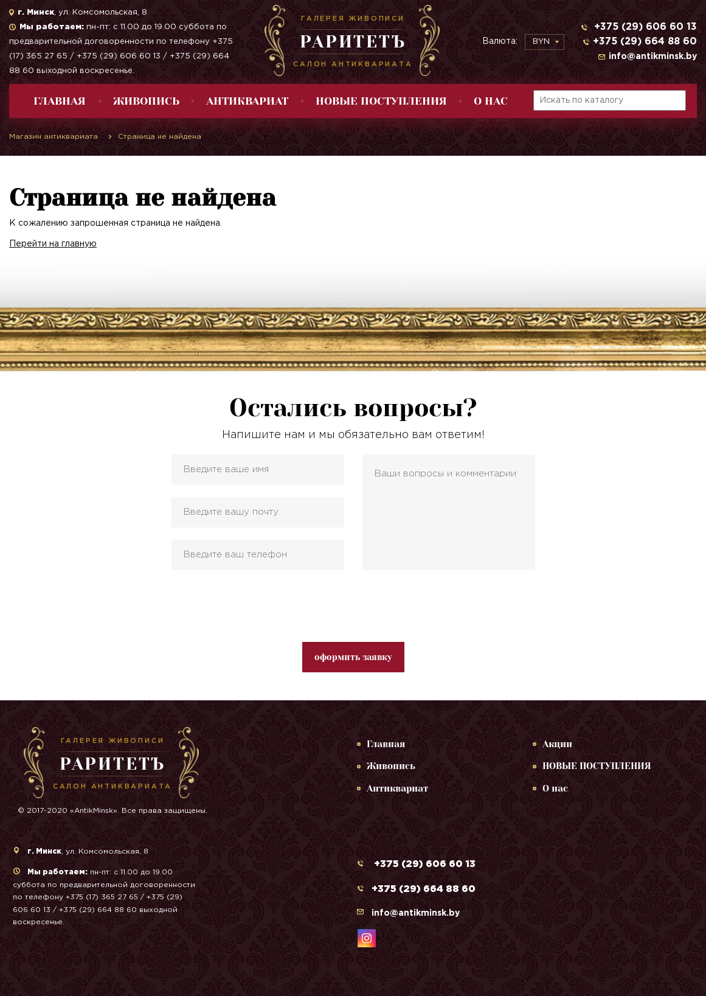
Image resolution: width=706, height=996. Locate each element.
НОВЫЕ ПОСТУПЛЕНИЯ (381, 101)
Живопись (146, 101)
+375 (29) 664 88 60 (645, 41)
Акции (557, 744)
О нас (491, 101)
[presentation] (353, 606)
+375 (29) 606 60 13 (644, 27)
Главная (59, 101)
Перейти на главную (53, 244)
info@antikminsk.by (653, 56)
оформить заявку (353, 657)
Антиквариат (247, 101)
